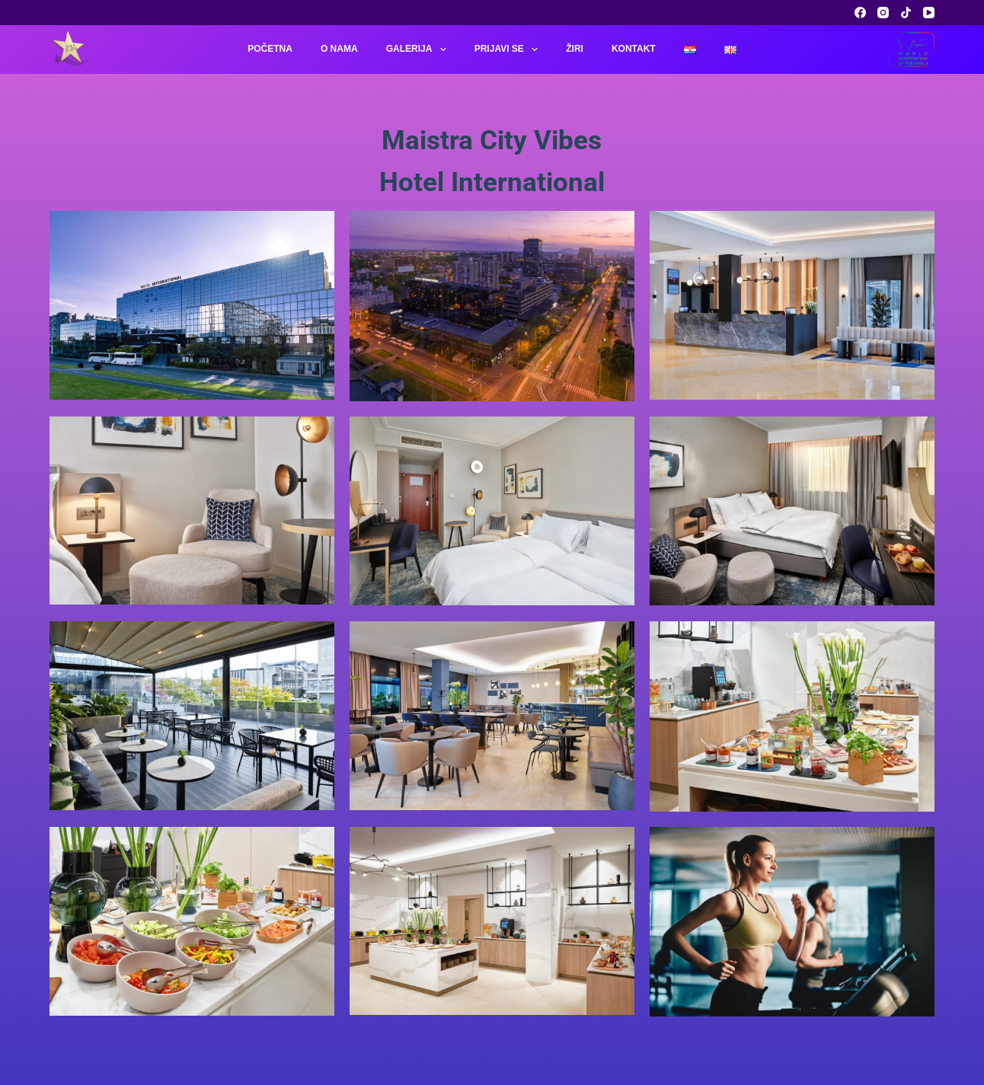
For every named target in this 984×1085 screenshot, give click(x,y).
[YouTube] (928, 12)
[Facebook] (860, 12)
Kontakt (634, 48)
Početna (270, 48)
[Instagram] (883, 12)
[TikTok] (906, 12)
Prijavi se (509, 49)
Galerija (419, 49)
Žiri (574, 48)
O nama (339, 48)
